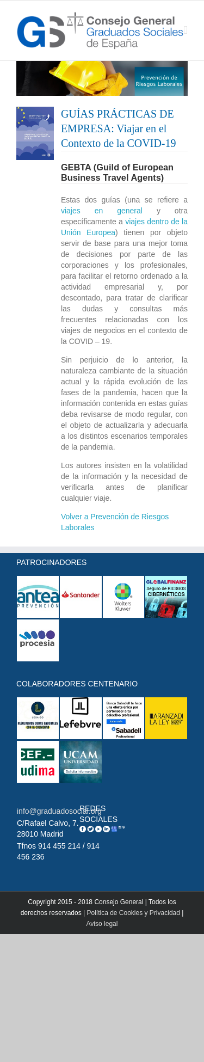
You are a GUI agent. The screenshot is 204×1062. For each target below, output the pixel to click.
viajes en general (102, 210)
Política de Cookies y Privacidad (133, 913)
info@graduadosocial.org (59, 811)
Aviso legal (102, 924)
